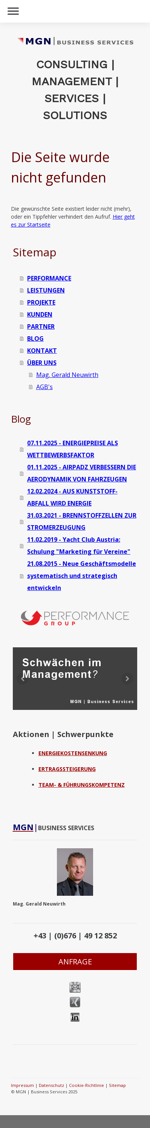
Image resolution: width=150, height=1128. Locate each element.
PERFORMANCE (49, 278)
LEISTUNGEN (46, 290)
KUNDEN (39, 314)
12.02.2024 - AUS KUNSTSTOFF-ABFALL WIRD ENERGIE (72, 497)
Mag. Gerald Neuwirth (67, 375)
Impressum (22, 1085)
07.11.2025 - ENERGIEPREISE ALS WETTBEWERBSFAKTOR (72, 449)
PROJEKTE (41, 302)
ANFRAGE (75, 961)
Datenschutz (51, 1085)
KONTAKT (42, 350)
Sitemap (117, 1085)
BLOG (35, 338)
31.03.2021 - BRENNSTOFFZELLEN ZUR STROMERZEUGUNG (81, 521)
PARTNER (41, 326)
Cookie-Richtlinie (86, 1085)
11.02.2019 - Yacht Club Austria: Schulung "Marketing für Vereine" (78, 545)
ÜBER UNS (42, 363)
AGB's (44, 387)
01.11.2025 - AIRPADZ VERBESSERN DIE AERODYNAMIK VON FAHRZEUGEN (81, 473)
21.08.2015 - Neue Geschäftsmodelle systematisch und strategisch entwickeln (81, 575)
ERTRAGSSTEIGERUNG (67, 768)
